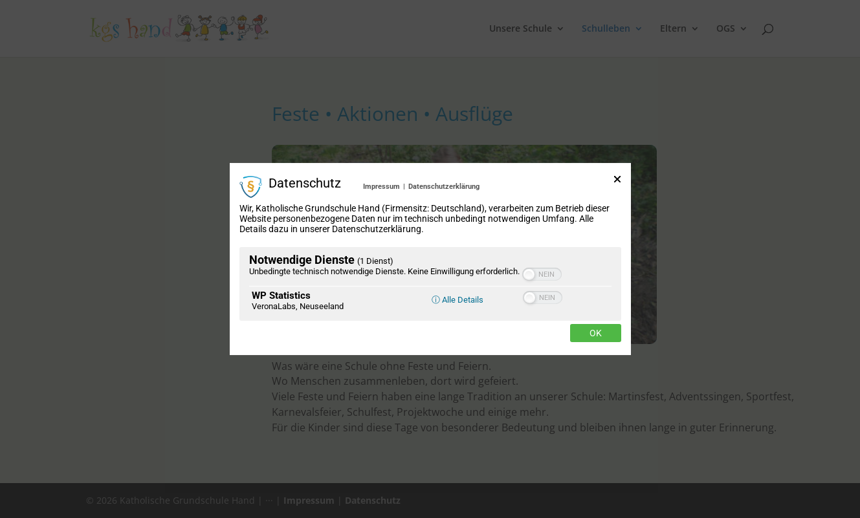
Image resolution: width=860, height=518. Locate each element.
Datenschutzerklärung (444, 186)
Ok (596, 333)
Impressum (381, 186)
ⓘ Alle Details (457, 300)
